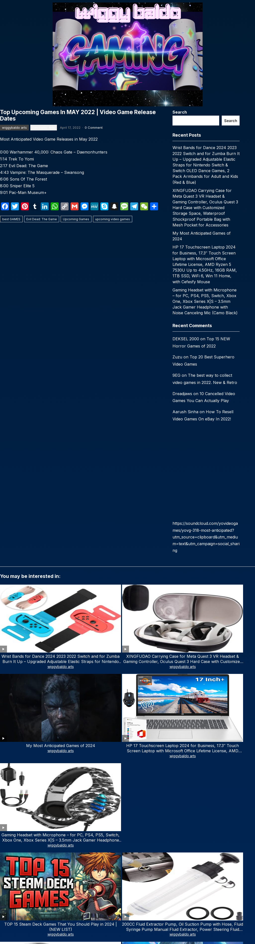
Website (7, 795)
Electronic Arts (43, 127)
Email (98, 774)
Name (6, 774)
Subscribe (42, 929)
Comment (10, 717)
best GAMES (11, 219)
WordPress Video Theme (141, 855)
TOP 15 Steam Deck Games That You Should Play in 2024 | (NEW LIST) (25, 671)
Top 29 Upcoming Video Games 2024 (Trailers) (179, 669)
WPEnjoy (171, 855)
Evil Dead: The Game (41, 219)
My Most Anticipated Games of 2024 (127, 619)
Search (179, 112)
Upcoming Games (76, 219)
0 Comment (94, 127)
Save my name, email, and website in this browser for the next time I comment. (70, 817)
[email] (42, 913)
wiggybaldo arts (14, 127)
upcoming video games (112, 219)
